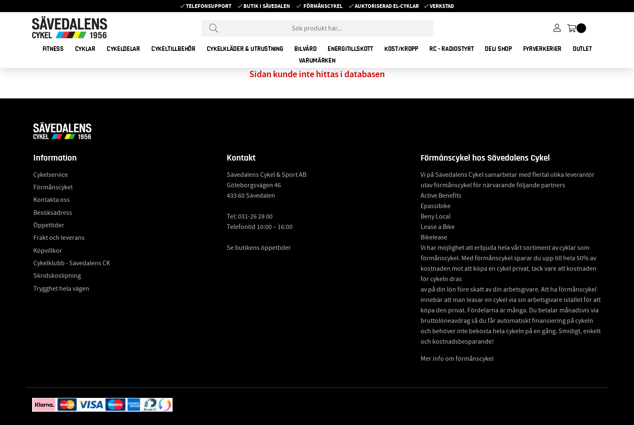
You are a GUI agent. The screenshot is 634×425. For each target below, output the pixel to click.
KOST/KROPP (401, 48)
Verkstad (442, 6)
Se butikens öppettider (259, 248)
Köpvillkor (47, 250)
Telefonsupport (208, 6)
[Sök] (317, 28)
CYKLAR (85, 48)
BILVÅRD (305, 48)
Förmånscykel (323, 6)
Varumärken (317, 60)
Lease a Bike (438, 227)
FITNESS (53, 48)
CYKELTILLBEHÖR (173, 48)
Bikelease (434, 237)
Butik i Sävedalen (266, 6)
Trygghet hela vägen (61, 288)
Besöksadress (52, 213)
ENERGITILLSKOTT (350, 48)
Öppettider (48, 225)
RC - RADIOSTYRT (451, 48)
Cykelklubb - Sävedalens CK (71, 263)
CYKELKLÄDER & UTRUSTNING (245, 48)
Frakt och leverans (59, 238)
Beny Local (436, 216)
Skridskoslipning (57, 276)
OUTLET (582, 48)
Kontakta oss (51, 200)
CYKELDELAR (123, 48)
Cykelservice (50, 175)
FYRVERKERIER (542, 48)
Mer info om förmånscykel (457, 359)
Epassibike (436, 206)
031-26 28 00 (255, 216)
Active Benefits (441, 195)
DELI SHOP (498, 48)
